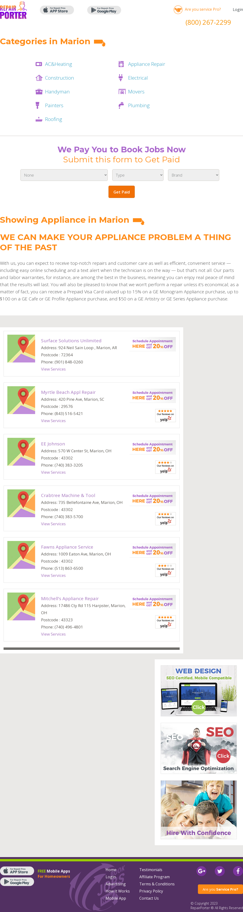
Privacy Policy (151, 891)
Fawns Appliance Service (67, 547)
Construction (59, 77)
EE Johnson (53, 444)
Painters (54, 105)
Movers (136, 91)
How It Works (118, 891)
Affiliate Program (154, 876)
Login (238, 9)
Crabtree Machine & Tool (68, 495)
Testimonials (150, 869)
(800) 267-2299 (208, 22)
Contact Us (149, 898)
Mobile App (116, 898)
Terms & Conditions (157, 884)
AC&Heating (58, 64)
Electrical (138, 77)
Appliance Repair (146, 64)
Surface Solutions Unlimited (71, 341)
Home (111, 869)
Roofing (53, 119)
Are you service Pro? (203, 9)
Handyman (57, 91)
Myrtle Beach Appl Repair (68, 392)
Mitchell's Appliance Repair (70, 598)
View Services (53, 369)
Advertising (116, 884)
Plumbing (139, 105)
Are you (220, 889)
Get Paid (121, 192)
